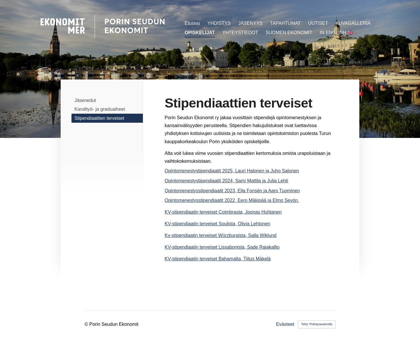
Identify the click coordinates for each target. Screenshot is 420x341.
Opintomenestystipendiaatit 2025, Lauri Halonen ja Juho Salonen (232, 170)
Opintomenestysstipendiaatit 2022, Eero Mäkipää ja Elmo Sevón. (232, 200)
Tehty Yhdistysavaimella (316, 324)
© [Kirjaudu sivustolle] (87, 324)
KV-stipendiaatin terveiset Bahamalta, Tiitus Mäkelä (218, 258)
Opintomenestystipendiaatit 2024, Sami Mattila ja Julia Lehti (226, 180)
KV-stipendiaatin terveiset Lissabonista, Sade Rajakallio (222, 247)
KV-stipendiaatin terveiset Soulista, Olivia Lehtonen (217, 223)
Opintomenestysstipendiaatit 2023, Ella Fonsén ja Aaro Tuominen (232, 190)
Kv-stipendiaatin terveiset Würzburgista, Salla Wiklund (220, 235)
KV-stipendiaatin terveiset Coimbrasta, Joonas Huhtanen (223, 212)
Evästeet (285, 324)
